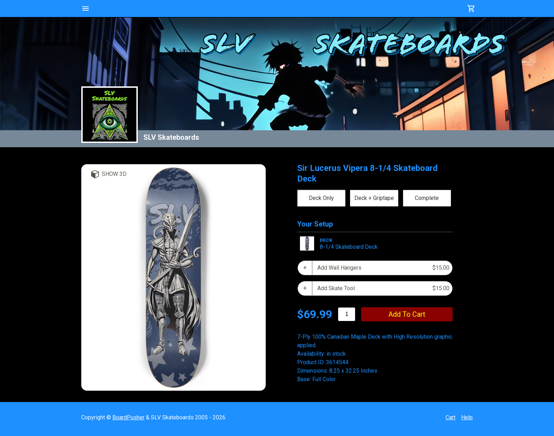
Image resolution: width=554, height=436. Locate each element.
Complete (427, 198)
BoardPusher (128, 417)
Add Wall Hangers (383, 268)
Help (467, 417)
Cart (450, 417)
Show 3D (114, 174)
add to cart (406, 314)
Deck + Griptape (374, 198)
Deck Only (321, 198)
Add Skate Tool (383, 288)
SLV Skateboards (171, 137)
